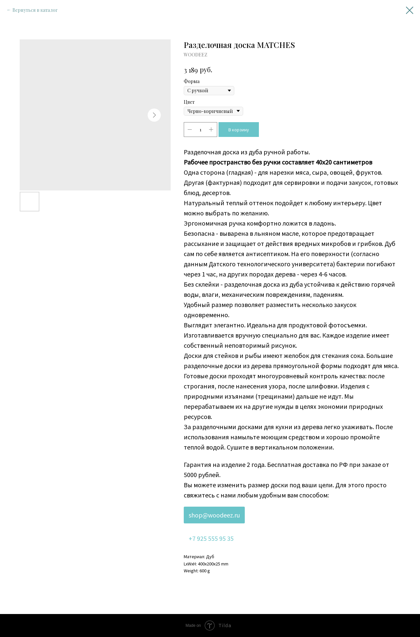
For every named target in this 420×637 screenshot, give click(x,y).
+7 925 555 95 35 (211, 538)
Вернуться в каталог (35, 10)
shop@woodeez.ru (214, 515)
